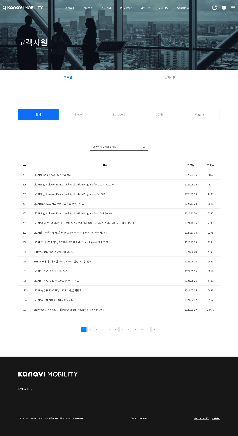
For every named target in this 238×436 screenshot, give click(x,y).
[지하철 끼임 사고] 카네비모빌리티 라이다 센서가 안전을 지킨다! (74, 232)
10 (141, 329)
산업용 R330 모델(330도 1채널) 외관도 (61, 290)
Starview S (119, 114)
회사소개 (69, 7)
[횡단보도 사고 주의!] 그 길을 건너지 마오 (62, 203)
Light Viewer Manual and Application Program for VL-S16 (73, 194)
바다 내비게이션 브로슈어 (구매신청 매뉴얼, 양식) (66, 261)
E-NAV (79, 114)
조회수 (210, 165)
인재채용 (163, 7)
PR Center (126, 7)
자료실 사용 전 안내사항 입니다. (57, 252)
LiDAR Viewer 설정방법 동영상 (57, 175)
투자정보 (106, 7)
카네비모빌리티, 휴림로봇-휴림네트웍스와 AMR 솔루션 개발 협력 (74, 242)
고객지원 (145, 7)
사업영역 (88, 7)
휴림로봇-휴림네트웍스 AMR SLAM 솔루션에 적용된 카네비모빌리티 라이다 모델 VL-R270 (87, 223)
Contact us (183, 7)
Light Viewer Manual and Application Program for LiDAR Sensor (77, 213)
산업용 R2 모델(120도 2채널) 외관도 (60, 280)
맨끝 (154, 329)
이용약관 (216, 418)
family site (25, 388)
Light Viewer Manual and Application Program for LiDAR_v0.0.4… (78, 184)
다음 (148, 329)
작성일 (190, 165)
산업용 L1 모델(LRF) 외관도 (55, 271)
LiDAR (159, 114)
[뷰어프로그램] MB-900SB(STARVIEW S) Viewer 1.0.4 (75, 309)
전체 (38, 114)
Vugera (199, 114)
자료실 (68, 77)
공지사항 (170, 77)
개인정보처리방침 (201, 418)
